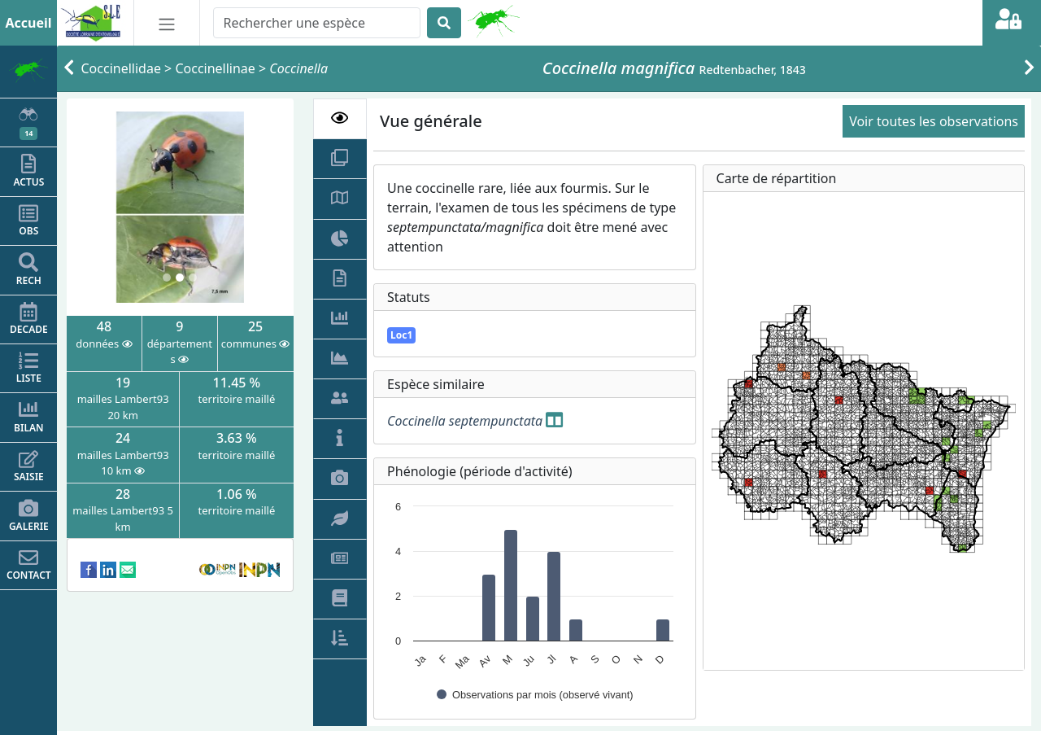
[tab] (340, 118)
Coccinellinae (215, 68)
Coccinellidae (121, 68)
